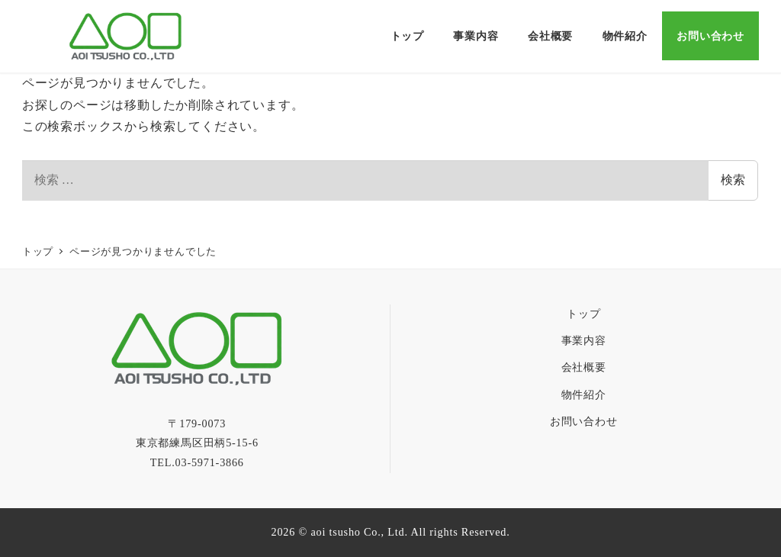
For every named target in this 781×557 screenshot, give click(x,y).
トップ (583, 313)
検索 (733, 179)
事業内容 (583, 340)
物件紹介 (583, 394)
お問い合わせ (584, 421)
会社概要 (583, 367)
